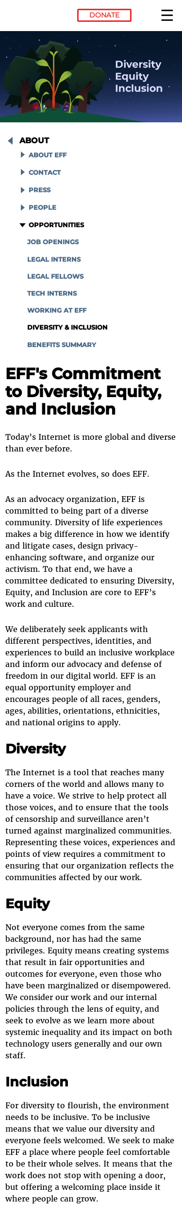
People (42, 207)
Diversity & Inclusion (67, 327)
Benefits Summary (61, 345)
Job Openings (53, 242)
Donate (104, 15)
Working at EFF (56, 310)
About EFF (47, 155)
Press (39, 190)
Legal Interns (54, 259)
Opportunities (56, 225)
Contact (45, 172)
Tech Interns (52, 293)
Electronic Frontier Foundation (31, 17)
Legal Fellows (55, 276)
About (34, 140)
